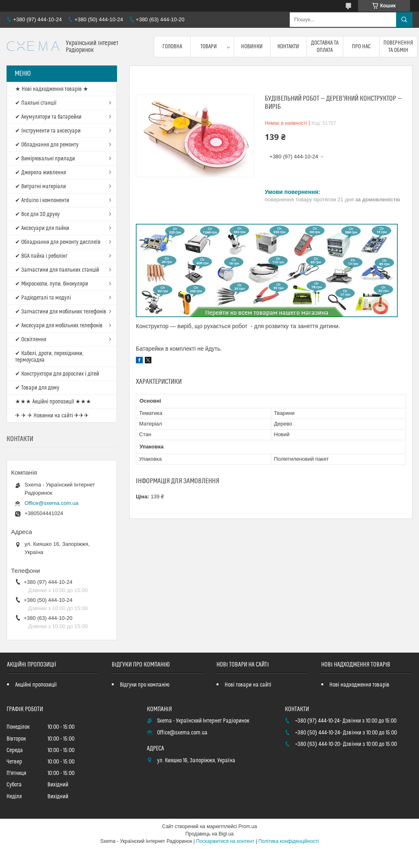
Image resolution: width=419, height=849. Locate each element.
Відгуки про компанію (144, 685)
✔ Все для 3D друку (37, 214)
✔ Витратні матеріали (40, 186)
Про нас (361, 46)
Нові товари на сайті (248, 685)
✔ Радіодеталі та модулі (43, 298)
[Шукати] (404, 19)
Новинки (252, 46)
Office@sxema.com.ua (51, 503)
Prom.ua (248, 826)
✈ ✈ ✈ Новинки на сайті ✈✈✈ (52, 415)
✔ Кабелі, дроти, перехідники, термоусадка (49, 356)
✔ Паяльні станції (35, 103)
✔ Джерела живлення (40, 172)
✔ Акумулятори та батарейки (48, 117)
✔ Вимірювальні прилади (45, 158)
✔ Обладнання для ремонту (47, 145)
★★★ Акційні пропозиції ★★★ (53, 402)
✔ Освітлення (30, 339)
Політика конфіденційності (288, 841)
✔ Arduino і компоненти (42, 200)
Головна (172, 46)
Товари (208, 46)
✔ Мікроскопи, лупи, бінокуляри (51, 284)
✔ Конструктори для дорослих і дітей (57, 374)
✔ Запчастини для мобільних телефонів (60, 312)
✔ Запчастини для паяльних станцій (57, 270)
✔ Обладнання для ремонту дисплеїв (58, 242)
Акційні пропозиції (36, 685)
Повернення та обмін (398, 47)
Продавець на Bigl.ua (209, 834)
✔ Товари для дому (37, 388)
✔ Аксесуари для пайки (42, 228)
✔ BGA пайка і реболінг (41, 256)
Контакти (288, 46)
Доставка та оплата (324, 47)
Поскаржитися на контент (225, 841)
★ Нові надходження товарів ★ (51, 89)
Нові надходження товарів (359, 685)
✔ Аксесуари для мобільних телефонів (59, 325)
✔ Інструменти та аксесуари (48, 131)
